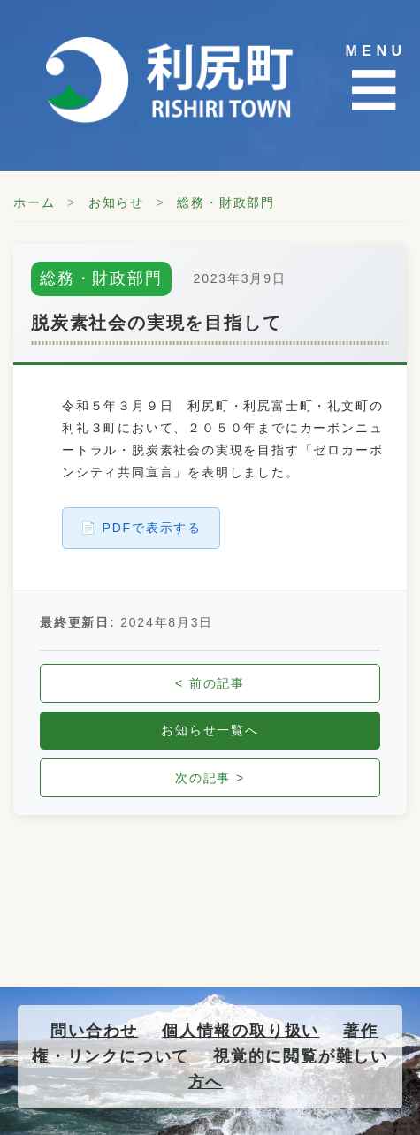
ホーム (34, 202)
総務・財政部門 (226, 202)
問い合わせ (94, 1031)
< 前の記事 (210, 683)
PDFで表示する (152, 528)
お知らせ (116, 202)
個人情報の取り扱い (240, 1031)
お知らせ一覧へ (210, 730)
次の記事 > (210, 778)
